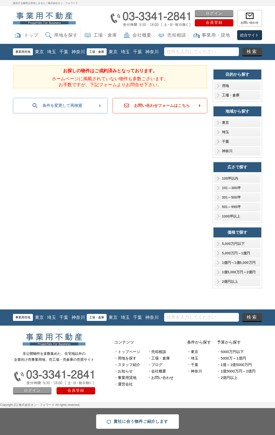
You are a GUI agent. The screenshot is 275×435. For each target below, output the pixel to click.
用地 (225, 86)
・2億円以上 (227, 377)
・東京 (192, 352)
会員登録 (214, 22)
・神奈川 (194, 371)
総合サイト (249, 35)
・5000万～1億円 (231, 358)
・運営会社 (123, 384)
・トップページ (127, 352)
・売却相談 (156, 352)
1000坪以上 (231, 216)
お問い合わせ (250, 22)
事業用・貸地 (216, 35)
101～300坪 (231, 188)
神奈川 (78, 51)
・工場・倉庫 (158, 358)
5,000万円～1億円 (236, 253)
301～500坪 (231, 197)
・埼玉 (192, 358)
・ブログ (154, 364)
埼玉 (51, 51)
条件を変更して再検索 (57, 106)
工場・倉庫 (105, 35)
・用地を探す (125, 358)
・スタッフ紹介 (127, 364)
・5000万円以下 (230, 352)
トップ (31, 35)
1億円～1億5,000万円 (239, 263)
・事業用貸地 (125, 377)
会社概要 (142, 35)
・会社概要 (156, 371)
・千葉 (192, 364)
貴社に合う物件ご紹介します (137, 421)
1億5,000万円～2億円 (239, 272)
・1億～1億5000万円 (234, 364)
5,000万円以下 (233, 244)
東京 (39, 51)
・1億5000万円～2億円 (236, 371)
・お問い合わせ (160, 377)
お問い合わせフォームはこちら (157, 106)
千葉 (63, 51)
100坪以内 (230, 178)
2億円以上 (230, 282)
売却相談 (176, 35)
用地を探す (66, 35)
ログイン (214, 13)
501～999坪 (231, 207)
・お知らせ (123, 371)
